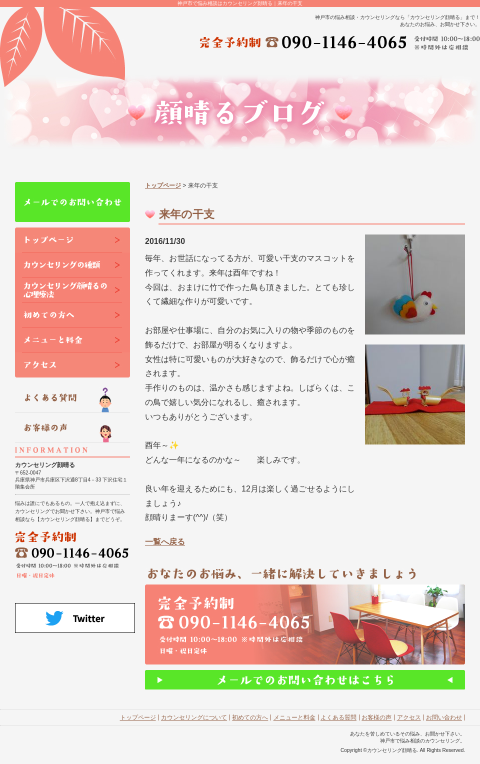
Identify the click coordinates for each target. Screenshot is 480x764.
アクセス (409, 717)
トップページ (163, 185)
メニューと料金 (295, 717)
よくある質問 (338, 717)
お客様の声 (377, 717)
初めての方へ (250, 717)
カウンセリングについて (194, 717)
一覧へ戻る (165, 542)
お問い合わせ (444, 717)
